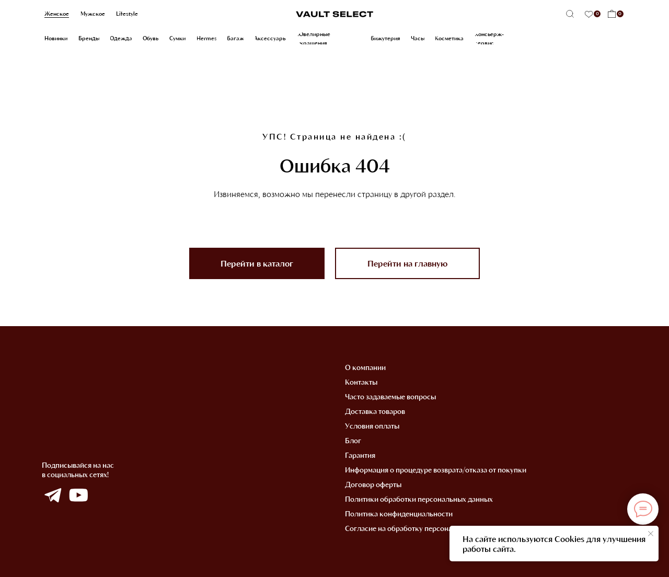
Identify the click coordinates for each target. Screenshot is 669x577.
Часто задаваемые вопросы (390, 396)
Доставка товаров (375, 411)
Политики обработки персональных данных (419, 498)
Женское (56, 13)
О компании (365, 367)
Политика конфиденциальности (399, 513)
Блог (353, 440)
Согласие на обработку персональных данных (422, 528)
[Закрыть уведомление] (650, 533)
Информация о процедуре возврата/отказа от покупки (435, 469)
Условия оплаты (372, 425)
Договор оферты (373, 484)
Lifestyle (127, 13)
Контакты (361, 381)
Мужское (92, 13)
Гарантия (360, 455)
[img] (52, 495)
